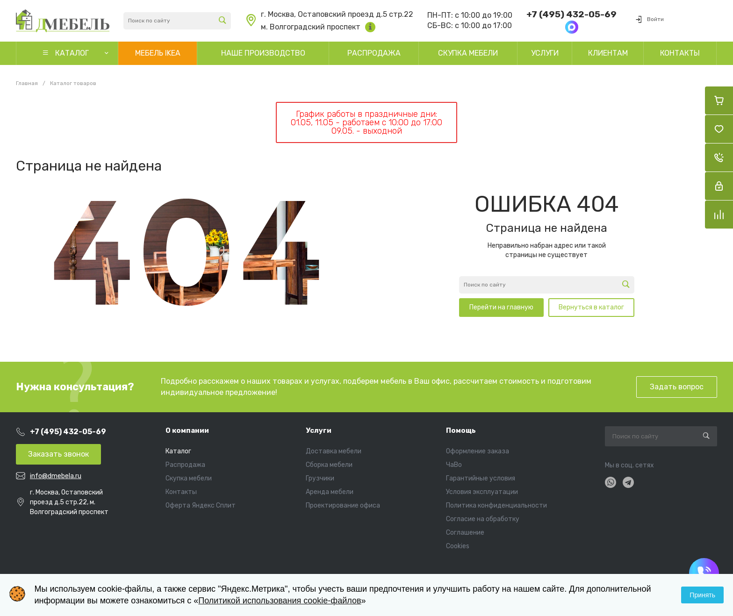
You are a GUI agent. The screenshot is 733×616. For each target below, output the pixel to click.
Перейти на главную (501, 307)
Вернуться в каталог (591, 307)
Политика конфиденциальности (496, 505)
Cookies (457, 546)
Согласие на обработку (482, 519)
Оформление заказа (477, 451)
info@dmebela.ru (55, 476)
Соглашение (465, 533)
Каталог (178, 451)
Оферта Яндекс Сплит (200, 505)
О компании (187, 430)
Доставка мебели (333, 451)
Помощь (461, 430)
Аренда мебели (329, 492)
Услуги (318, 430)
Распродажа (185, 465)
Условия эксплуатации (482, 492)
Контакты (181, 492)
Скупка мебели (188, 478)
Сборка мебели (329, 465)
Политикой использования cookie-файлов (279, 600)
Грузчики (320, 478)
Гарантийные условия (480, 478)
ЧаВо (454, 465)
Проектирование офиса (343, 505)
